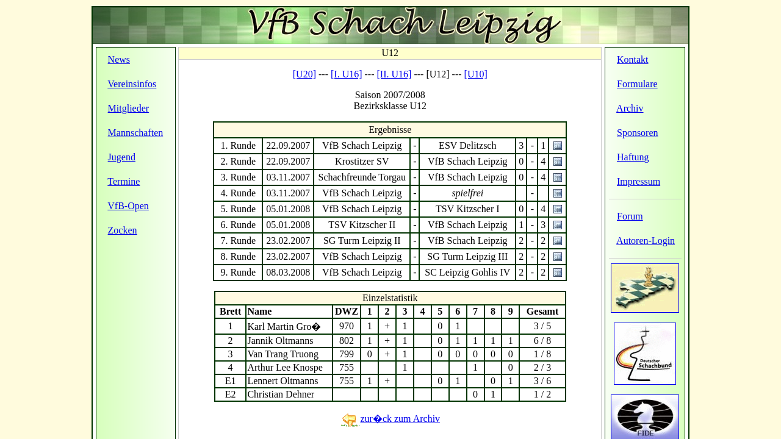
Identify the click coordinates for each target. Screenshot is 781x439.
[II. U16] (394, 74)
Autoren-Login (645, 240)
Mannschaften (136, 132)
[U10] (476, 74)
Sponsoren (637, 132)
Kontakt (633, 59)
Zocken (122, 230)
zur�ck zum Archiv (390, 418)
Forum (630, 216)
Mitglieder (128, 108)
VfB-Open (128, 206)
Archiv (629, 108)
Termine (123, 181)
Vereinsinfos (131, 84)
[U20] (304, 74)
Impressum (638, 181)
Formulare (637, 84)
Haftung (633, 157)
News (119, 59)
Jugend (121, 157)
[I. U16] (346, 74)
